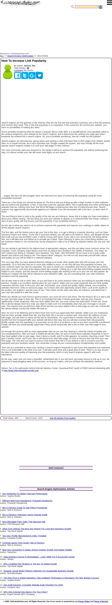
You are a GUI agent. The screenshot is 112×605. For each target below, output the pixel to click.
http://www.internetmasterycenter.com (21, 370)
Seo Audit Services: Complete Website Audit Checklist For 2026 (33, 585)
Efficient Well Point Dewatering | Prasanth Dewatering (27, 501)
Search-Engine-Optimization (20, 56)
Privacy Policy (84, 601)
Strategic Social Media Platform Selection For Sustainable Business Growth (39, 571)
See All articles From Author (63, 418)
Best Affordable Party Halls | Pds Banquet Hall (23, 522)
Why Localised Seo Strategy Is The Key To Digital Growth (30, 564)
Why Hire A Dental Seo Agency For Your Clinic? (26, 592)
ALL (2, 56)
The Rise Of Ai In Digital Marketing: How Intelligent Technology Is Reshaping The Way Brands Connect (51, 578)
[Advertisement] (56, 31)
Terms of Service (101, 601)
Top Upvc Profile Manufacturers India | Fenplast (24, 536)
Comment (18, 70)
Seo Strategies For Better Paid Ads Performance (25, 494)
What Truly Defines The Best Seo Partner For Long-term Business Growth (36, 529)
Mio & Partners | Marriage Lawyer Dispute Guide (24, 515)
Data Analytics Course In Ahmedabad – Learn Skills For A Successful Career (39, 557)
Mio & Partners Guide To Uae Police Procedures (24, 508)
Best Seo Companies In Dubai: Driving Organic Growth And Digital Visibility (37, 550)
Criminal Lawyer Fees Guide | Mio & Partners (23, 543)
